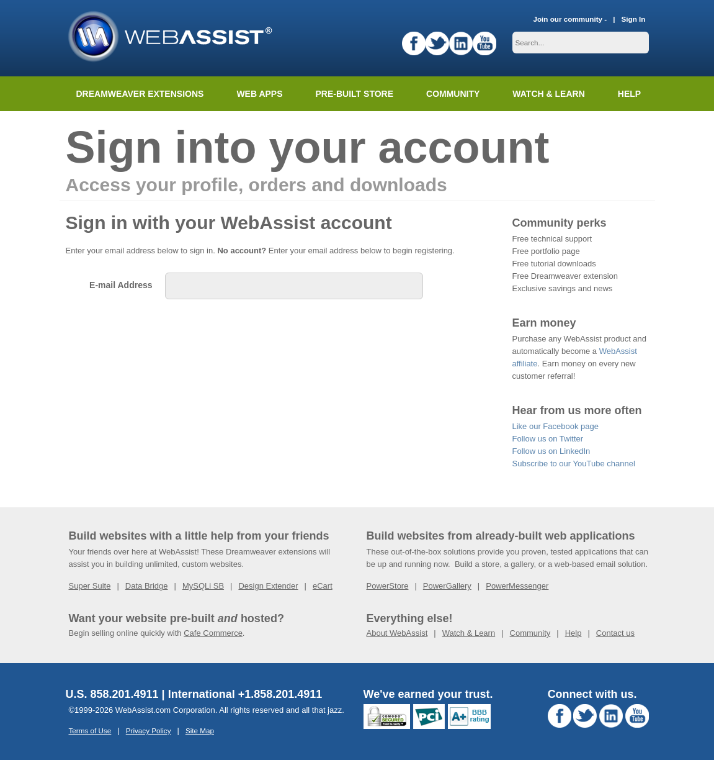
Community (453, 94)
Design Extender (268, 585)
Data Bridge (146, 585)
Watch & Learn (548, 94)
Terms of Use (90, 730)
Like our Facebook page (555, 426)
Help (573, 633)
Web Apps (259, 94)
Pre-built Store (355, 94)
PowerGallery (447, 585)
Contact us (615, 633)
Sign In (634, 19)
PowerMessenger (517, 585)
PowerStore (388, 585)
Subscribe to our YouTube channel (573, 463)
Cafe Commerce (213, 633)
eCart (322, 585)
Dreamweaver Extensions (140, 94)
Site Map (199, 730)
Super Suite (90, 585)
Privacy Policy (148, 730)
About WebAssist (397, 633)
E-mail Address (120, 285)
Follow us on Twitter (548, 438)
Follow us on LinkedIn (551, 451)
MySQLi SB (203, 585)
